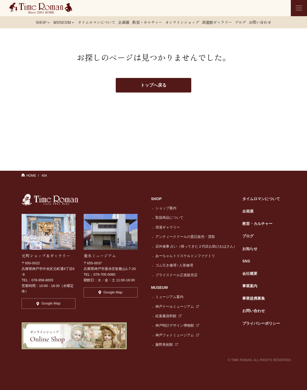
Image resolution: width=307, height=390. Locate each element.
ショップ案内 (165, 208)
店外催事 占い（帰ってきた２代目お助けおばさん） (196, 246)
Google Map (48, 303)
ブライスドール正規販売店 (176, 275)
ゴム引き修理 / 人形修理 (174, 265)
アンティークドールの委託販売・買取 (185, 237)
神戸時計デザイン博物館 (177, 325)
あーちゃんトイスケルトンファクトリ (185, 256)
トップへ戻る (153, 85)
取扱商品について (169, 217)
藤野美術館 (166, 345)
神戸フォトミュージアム (177, 335)
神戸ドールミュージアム (177, 307)
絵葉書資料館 (168, 316)
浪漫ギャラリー (167, 227)
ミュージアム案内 (169, 297)
